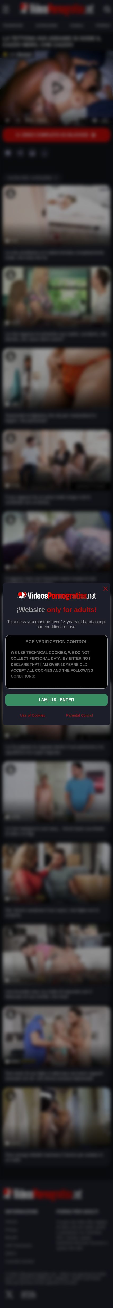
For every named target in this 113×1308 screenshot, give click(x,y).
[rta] (56, 718)
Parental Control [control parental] (79, 715)
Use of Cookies (32, 715)
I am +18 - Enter (56, 700)
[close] (105, 589)
